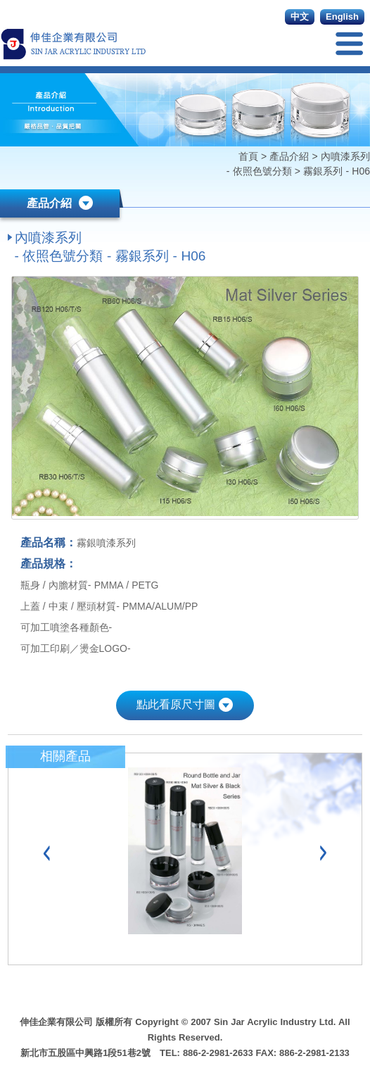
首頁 (249, 156)
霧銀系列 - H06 (336, 171)
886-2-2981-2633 (218, 1053)
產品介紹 (289, 156)
